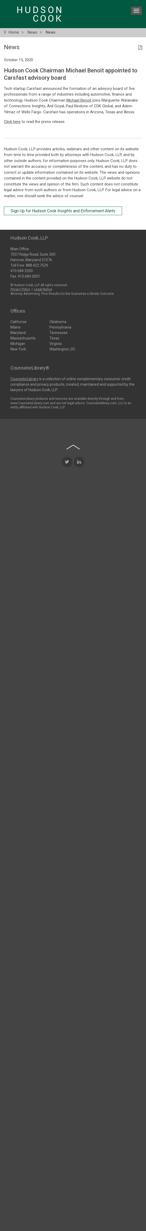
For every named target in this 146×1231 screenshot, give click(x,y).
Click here (12, 121)
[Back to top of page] (73, 558)
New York (18, 348)
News (32, 32)
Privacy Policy (20, 288)
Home (14, 32)
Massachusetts (23, 337)
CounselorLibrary (24, 378)
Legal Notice (43, 288)
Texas (54, 337)
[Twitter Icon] (67, 573)
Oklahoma (57, 321)
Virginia (55, 342)
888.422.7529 (37, 264)
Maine (15, 326)
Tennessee (58, 331)
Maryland (18, 331)
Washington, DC (62, 348)
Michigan (17, 342)
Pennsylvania (60, 326)
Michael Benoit (78, 100)
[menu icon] (136, 10)
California (18, 321)
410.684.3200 (21, 269)
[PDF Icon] (140, 48)
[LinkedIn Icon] (79, 573)
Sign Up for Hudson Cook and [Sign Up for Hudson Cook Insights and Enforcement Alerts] (63, 210)
